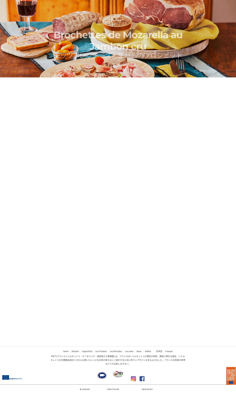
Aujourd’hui (87, 351)
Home (66, 351)
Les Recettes (116, 351)
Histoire (75, 351)
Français (169, 351)
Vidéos (148, 351)
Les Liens (129, 351)
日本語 (159, 351)
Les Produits (101, 351)
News (139, 351)
